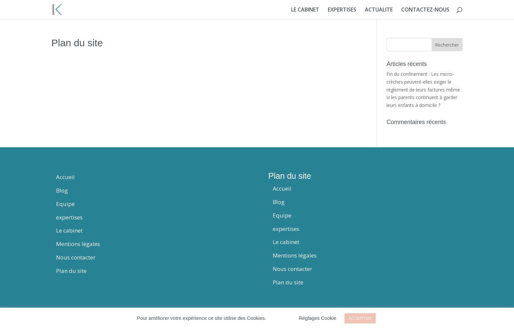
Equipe (65, 204)
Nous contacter (75, 257)
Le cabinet (69, 230)
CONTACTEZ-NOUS (425, 10)
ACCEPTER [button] (360, 318)
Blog (62, 190)
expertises (69, 217)
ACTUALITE (379, 10)
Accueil (65, 177)
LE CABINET (305, 10)
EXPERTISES (342, 10)
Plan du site (71, 271)
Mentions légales (78, 244)
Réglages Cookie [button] (317, 318)
